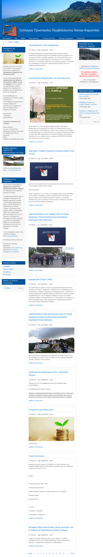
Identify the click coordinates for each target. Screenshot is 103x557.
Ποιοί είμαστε (7, 38)
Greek (10, 42)
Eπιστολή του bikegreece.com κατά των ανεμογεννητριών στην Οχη (89, 113)
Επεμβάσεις (7, 272)
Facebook (15, 249)
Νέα (16, 38)
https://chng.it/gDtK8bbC (10, 236)
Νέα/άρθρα (6, 266)
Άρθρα (23, 38)
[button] (51, 104)
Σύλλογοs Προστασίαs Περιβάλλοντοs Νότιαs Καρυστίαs (59, 30)
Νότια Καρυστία (34, 38)
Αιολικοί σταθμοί (8, 269)
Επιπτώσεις (7, 274)
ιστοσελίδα (16, 247)
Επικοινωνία (81, 38)
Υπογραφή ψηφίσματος (14, 170)
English (16, 42)
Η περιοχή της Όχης (48, 38)
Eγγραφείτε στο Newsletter (11, 251)
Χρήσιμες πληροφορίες (66, 38)
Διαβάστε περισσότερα (36, 69)
